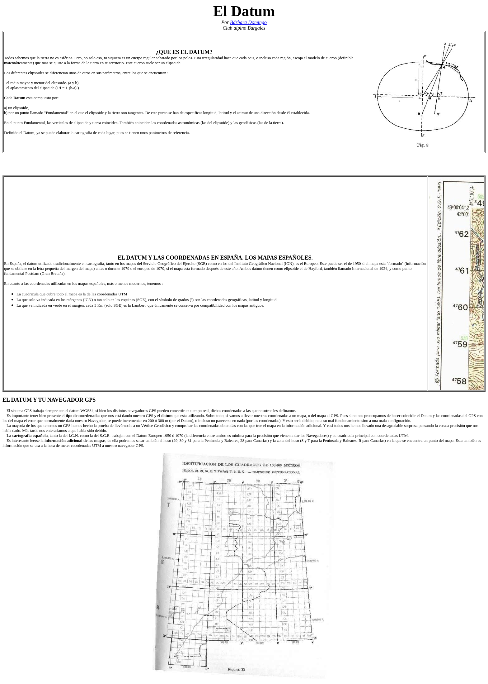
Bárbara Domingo (248, 22)
